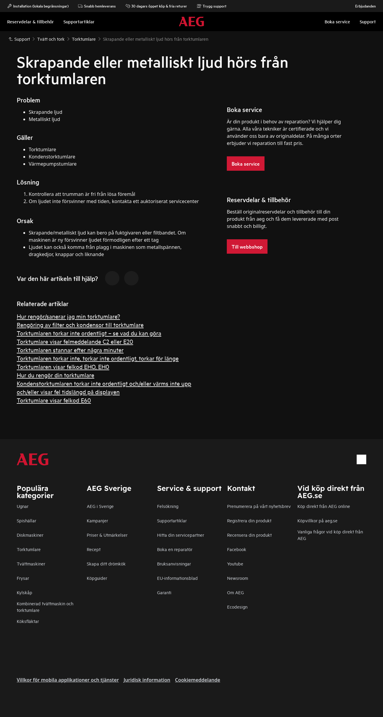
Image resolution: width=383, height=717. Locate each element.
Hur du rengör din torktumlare (55, 375)
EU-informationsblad (177, 578)
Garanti (164, 592)
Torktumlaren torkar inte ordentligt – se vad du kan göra (89, 333)
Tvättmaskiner (31, 563)
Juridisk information (147, 680)
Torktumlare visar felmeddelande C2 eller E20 (75, 341)
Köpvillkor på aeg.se (317, 520)
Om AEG (235, 592)
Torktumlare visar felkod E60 (54, 400)
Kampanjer (97, 520)
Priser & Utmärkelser (107, 535)
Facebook (236, 549)
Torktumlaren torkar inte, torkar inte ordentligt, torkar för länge (98, 358)
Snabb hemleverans (97, 6)
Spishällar (26, 520)
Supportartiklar (172, 520)
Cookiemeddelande (197, 680)
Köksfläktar (28, 621)
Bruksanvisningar (174, 563)
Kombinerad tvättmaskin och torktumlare (45, 606)
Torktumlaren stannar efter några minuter (70, 349)
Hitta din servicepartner (180, 535)
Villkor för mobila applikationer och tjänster (68, 680)
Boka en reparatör (174, 549)
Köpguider (97, 578)
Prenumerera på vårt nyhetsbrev (259, 506)
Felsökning (167, 506)
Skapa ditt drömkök (106, 563)
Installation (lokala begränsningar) (38, 6)
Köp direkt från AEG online (323, 506)
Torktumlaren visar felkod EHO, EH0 (63, 366)
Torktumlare (29, 549)
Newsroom (237, 578)
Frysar (23, 578)
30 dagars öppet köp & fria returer (156, 6)
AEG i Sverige (100, 506)
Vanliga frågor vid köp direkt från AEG (330, 535)
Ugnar (22, 506)
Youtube (235, 563)
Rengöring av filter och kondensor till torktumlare (80, 324)
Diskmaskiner (30, 535)
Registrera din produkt (249, 520)
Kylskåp (24, 592)
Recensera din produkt (249, 535)
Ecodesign (237, 606)
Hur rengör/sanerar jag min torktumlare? (68, 316)
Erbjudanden (362, 6)
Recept (94, 549)
